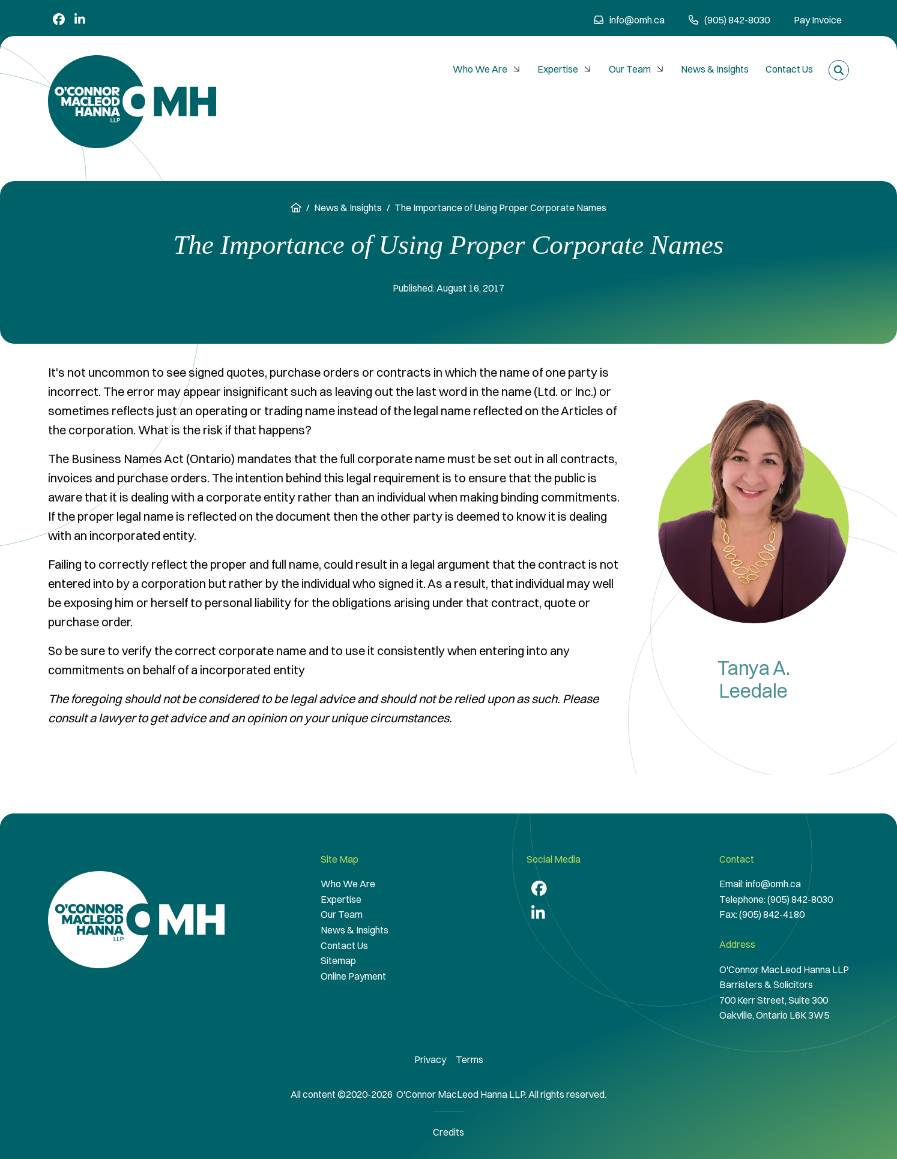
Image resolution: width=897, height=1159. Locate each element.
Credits (448, 1132)
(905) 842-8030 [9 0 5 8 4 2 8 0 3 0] (729, 20)
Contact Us (789, 69)
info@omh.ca (629, 20)
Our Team (637, 69)
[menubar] (632, 69)
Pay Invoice (818, 20)
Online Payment (353, 976)
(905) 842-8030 (800, 899)
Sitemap (338, 960)
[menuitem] (486, 69)
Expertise (565, 69)
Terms (469, 1059)
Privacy (430, 1059)
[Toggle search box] (839, 70)
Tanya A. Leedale (753, 679)
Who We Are (488, 69)
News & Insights (715, 69)
